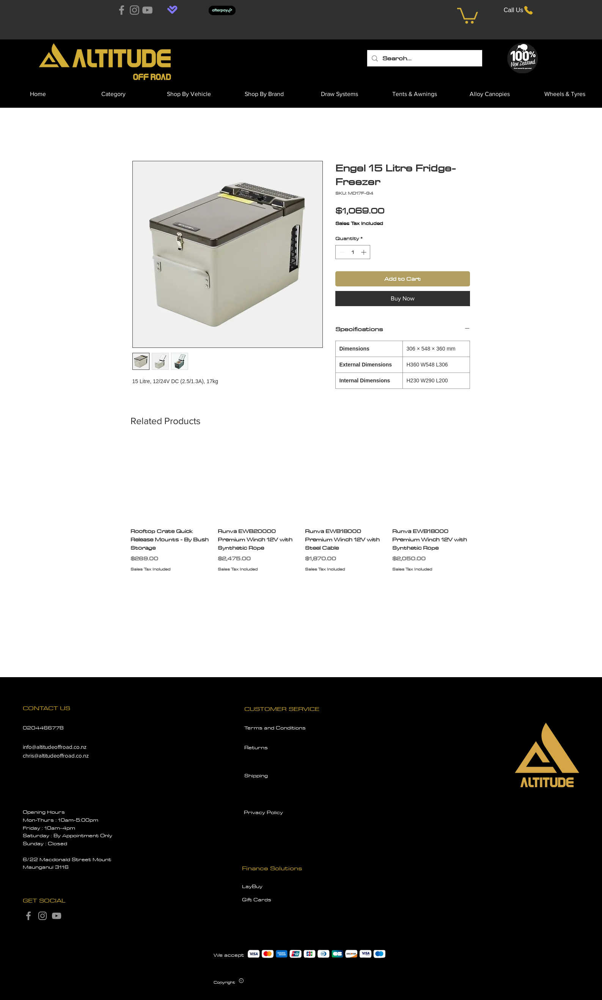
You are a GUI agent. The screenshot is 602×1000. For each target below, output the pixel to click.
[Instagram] (134, 10)
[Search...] (424, 58)
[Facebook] (121, 10)
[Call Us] (519, 10)
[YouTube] (147, 10)
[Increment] (364, 252)
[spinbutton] (353, 252)
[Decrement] (341, 252)
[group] (301, 511)
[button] (467, 15)
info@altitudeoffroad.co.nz (54, 747)
